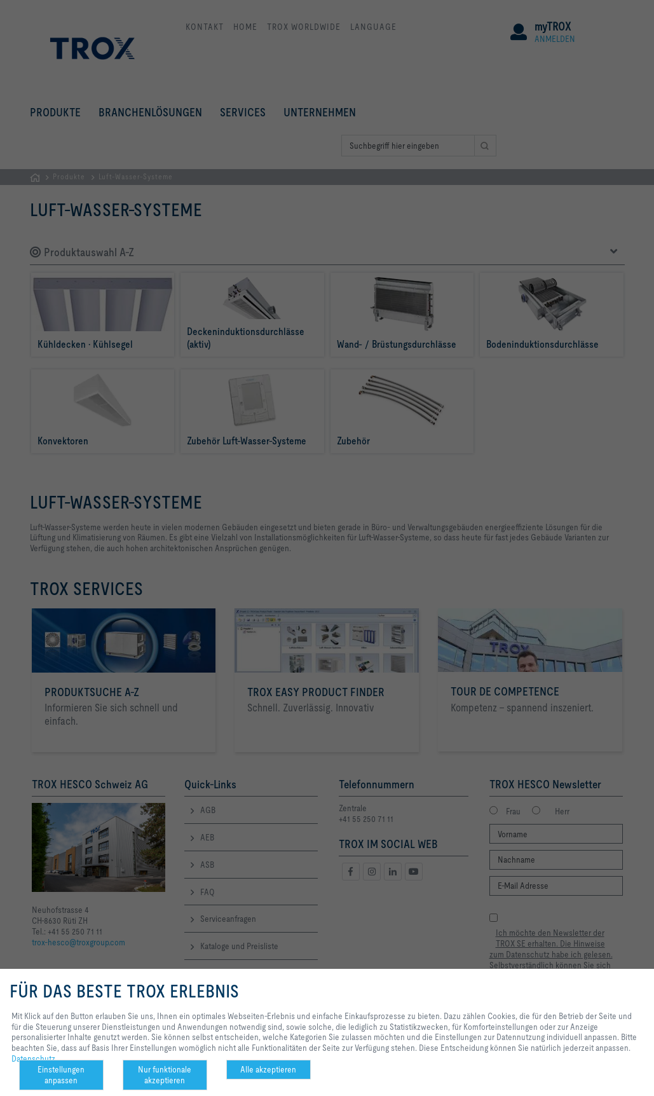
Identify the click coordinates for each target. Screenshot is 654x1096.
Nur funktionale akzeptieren (164, 1074)
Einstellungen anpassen (61, 1074)
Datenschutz (33, 1058)
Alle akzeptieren (268, 1069)
